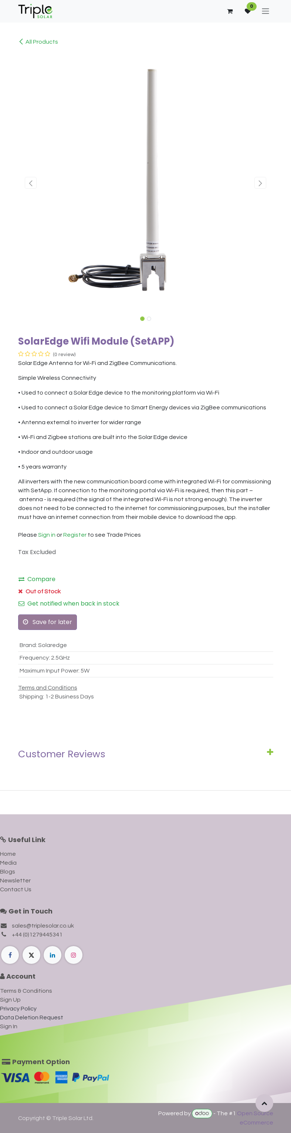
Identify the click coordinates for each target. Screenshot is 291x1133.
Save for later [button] (47, 622)
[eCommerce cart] (229, 11)
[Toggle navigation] (265, 11)
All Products (38, 41)
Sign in (46, 535)
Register (75, 535)
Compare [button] (36, 579)
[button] (31, 183)
